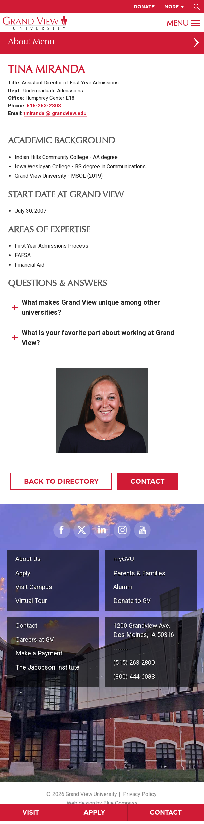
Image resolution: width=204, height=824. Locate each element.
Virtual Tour (31, 600)
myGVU (123, 558)
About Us (28, 558)
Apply (94, 812)
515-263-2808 (44, 106)
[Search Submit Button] (196, 6)
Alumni (122, 586)
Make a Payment (38, 653)
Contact (166, 812)
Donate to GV (132, 600)
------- (120, 648)
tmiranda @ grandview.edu (55, 113)
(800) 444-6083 (134, 676)
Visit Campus (33, 586)
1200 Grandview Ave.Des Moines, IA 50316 (143, 630)
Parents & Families (139, 573)
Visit (30, 812)
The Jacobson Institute (47, 667)
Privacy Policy (140, 794)
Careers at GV (34, 639)
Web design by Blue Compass (102, 803)
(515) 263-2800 (134, 662)
